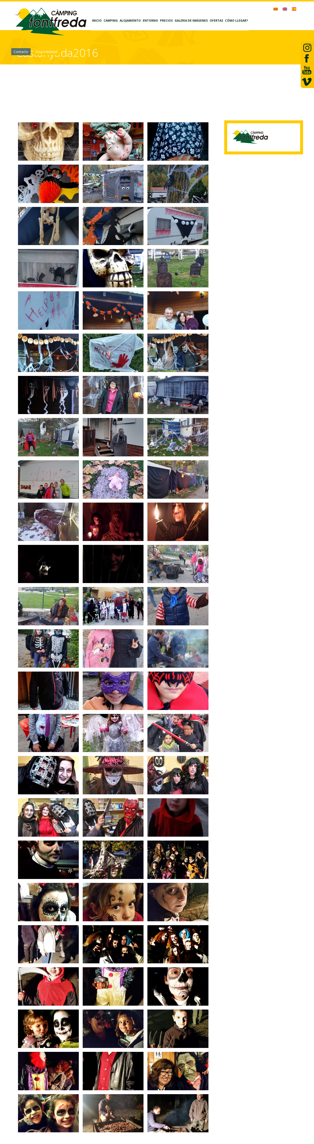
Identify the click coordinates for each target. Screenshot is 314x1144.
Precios (166, 20)
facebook (306, 59)
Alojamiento (130, 20)
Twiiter (306, 47)
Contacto (21, 51)
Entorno (150, 20)
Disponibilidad (46, 51)
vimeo (306, 82)
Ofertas (216, 20)
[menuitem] (275, 9)
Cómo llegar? (236, 20)
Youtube (306, 70)
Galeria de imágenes (191, 20)
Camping (111, 20)
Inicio (97, 20)
